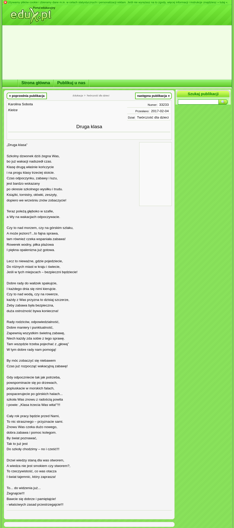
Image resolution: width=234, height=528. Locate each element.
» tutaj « (222, 2)
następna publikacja (153, 96)
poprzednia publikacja (27, 96)
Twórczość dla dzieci (153, 117)
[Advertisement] (155, 173)
